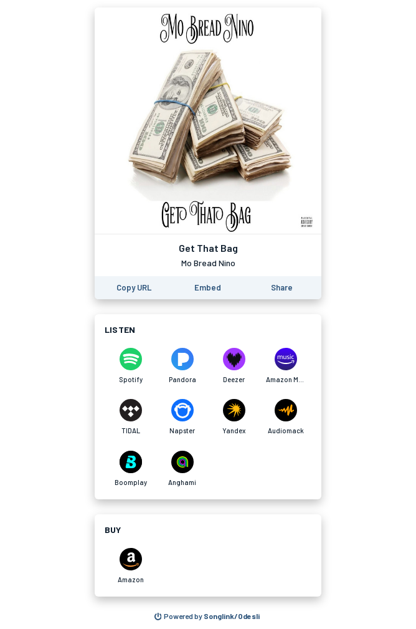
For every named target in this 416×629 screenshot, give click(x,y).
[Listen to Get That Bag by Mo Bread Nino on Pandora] (182, 366)
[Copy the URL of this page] (134, 288)
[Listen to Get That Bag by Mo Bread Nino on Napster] (182, 417)
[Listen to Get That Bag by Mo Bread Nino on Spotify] (130, 366)
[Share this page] (281, 288)
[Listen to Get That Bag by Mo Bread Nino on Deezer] (234, 366)
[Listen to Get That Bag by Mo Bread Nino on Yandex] (234, 417)
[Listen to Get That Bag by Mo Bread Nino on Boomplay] (130, 468)
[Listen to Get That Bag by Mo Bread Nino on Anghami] (182, 468)
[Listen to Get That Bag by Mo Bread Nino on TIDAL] (130, 417)
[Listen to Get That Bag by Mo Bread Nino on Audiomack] (285, 417)
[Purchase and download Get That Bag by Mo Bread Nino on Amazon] (130, 566)
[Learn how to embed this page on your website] (208, 288)
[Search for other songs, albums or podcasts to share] (207, 617)
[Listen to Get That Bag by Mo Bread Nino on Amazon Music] (285, 366)
